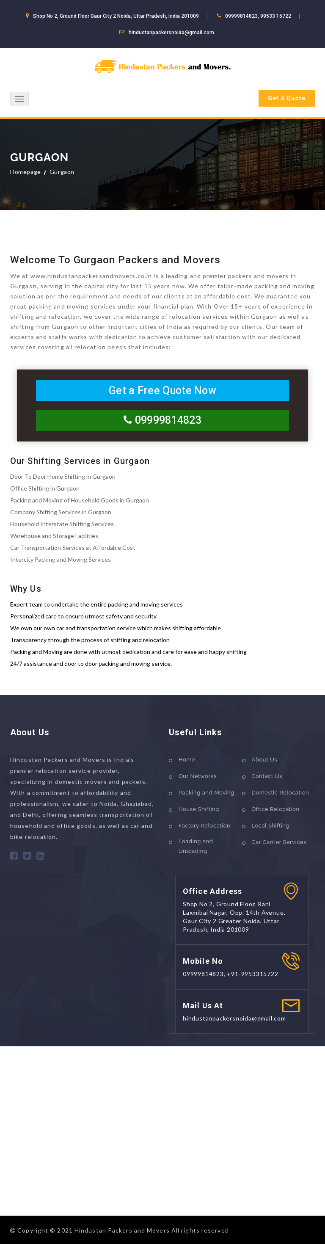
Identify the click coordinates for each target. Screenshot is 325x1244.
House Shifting (199, 809)
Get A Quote (287, 98)
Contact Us (267, 776)
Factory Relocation (204, 825)
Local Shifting (271, 825)
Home (187, 759)
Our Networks (198, 776)
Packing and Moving (206, 792)
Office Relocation (276, 809)
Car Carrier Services (279, 842)
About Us (265, 759)
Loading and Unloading (196, 846)
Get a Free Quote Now (162, 390)
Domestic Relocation (280, 792)
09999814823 (162, 420)
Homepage (25, 171)
